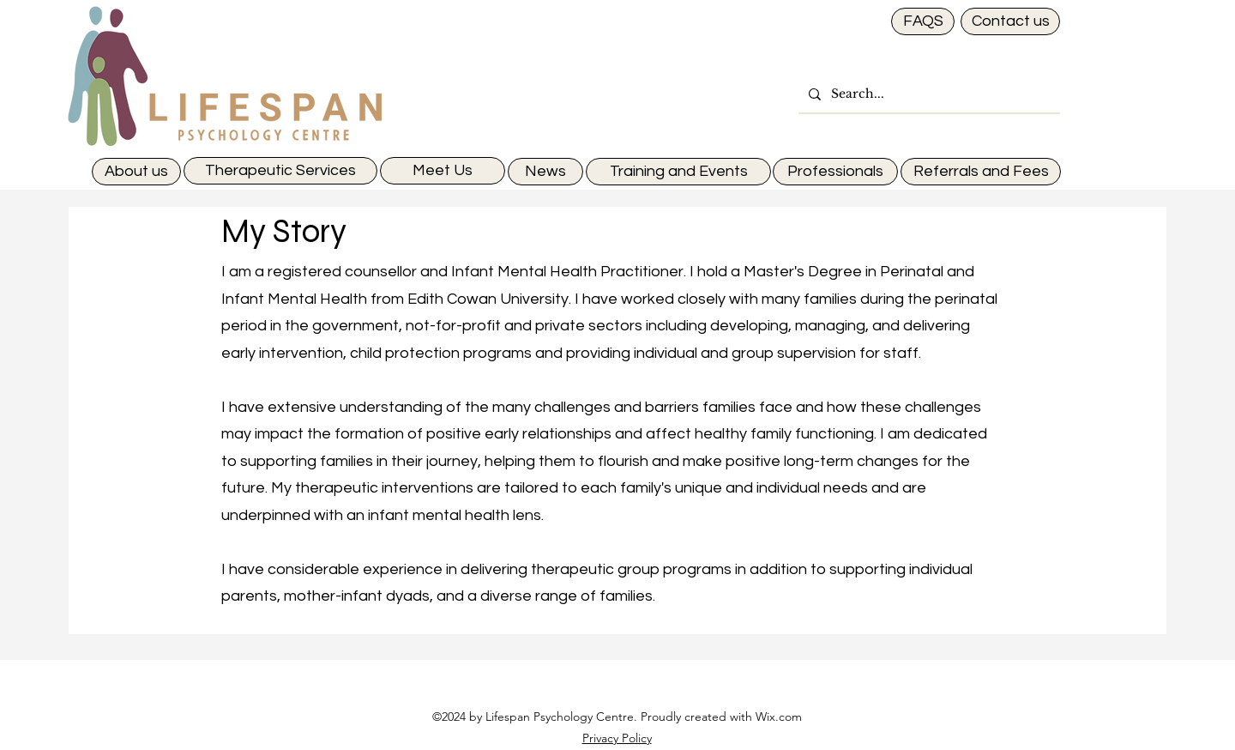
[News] (545, 171)
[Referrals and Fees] (981, 171)
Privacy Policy (617, 738)
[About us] (136, 171)
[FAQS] (923, 21)
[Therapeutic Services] (280, 170)
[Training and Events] (678, 171)
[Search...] (927, 94)
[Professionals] (835, 171)
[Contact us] (1010, 21)
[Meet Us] (442, 170)
